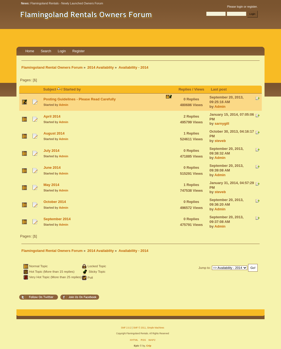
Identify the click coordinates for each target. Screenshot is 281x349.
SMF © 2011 (139, 328)
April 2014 (51, 116)
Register (78, 51)
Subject (52, 89)
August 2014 (53, 133)
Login (62, 51)
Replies (185, 89)
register (252, 6)
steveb (220, 141)
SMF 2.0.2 (126, 328)
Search (46, 51)
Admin (63, 104)
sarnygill (222, 123)
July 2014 (51, 151)
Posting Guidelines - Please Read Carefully (79, 99)
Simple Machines (155, 328)
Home (29, 51)
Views (199, 89)
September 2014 (57, 219)
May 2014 (51, 185)
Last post (219, 89)
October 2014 (54, 202)
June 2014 (51, 167)
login (240, 6)
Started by (72, 89)
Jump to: (204, 267)
